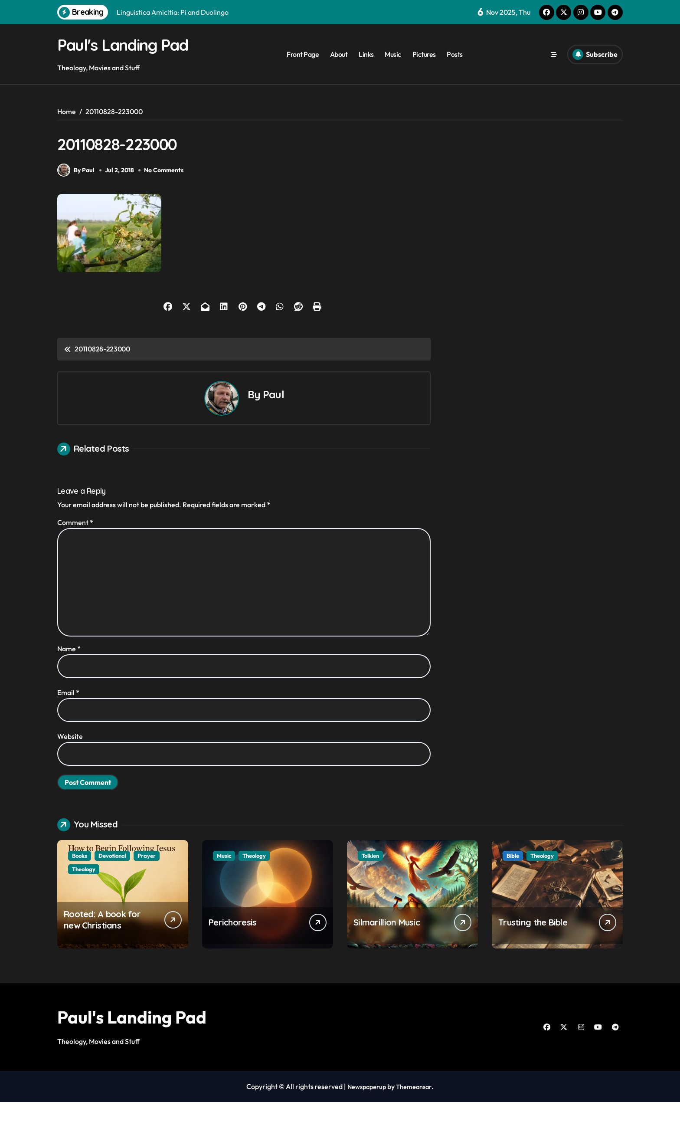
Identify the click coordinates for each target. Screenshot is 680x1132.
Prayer (146, 885)
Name (69, 678)
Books (79, 885)
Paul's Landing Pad (131, 1047)
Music (393, 65)
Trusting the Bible (532, 952)
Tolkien (370, 885)
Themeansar (416, 1116)
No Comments (166, 200)
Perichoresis (232, 952)
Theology (83, 899)
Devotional (112, 885)
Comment (75, 552)
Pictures (424, 65)
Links (366, 65)
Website (70, 766)
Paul (273, 424)
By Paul (76, 200)
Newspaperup (364, 1116)
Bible (513, 885)
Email (68, 722)
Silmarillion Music (386, 952)
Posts (455, 65)
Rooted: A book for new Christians (102, 949)
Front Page (303, 65)
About (339, 65)
